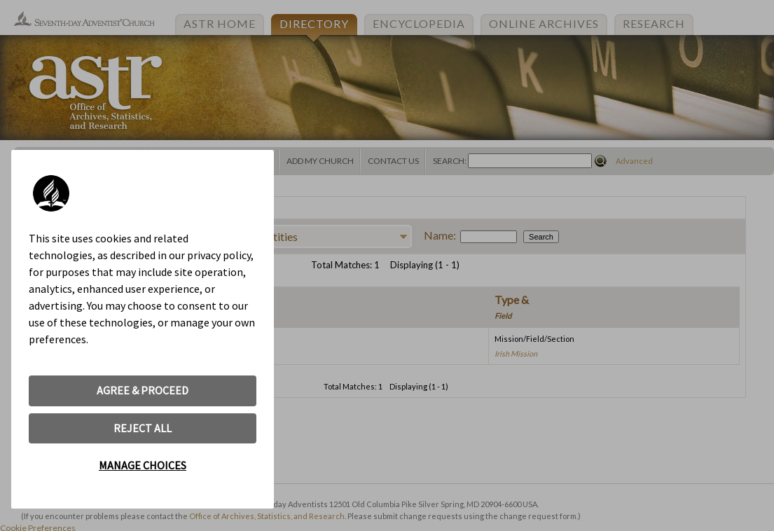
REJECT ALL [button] (142, 428)
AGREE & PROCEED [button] (142, 390)
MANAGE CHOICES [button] (142, 465)
